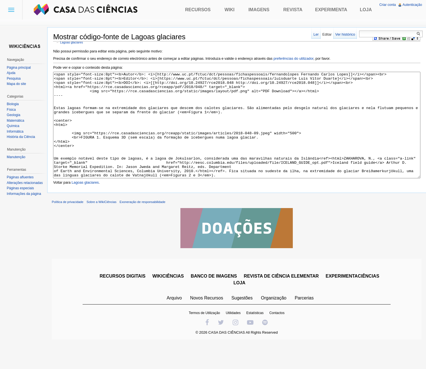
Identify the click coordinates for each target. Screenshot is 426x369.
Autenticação (412, 5)
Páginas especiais (21, 188)
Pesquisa (15, 78)
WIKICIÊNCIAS (169, 299)
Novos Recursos (207, 321)
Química (14, 126)
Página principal (20, 68)
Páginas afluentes (21, 177)
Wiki (230, 9)
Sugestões (243, 321)
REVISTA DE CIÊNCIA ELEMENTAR (282, 299)
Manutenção (17, 157)
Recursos (198, 9)
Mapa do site (17, 84)
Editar (325, 34)
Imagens (258, 9)
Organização (274, 321)
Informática (16, 131)
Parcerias (305, 321)
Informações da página (25, 194)
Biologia (14, 104)
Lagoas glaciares (75, 43)
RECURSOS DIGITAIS (123, 299)
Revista (292, 9)
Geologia (14, 115)
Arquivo (175, 321)
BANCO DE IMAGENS (215, 299)
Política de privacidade (71, 225)
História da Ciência (22, 137)
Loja (366, 9)
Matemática (16, 121)
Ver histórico (344, 34)
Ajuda (12, 73)
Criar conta (387, 5)
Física (12, 110)
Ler (315, 34)
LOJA (241, 306)
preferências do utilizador (297, 59)
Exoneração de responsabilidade (146, 225)
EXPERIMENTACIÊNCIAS (353, 299)
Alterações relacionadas (26, 183)
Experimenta (331, 9)
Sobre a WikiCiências (105, 225)
